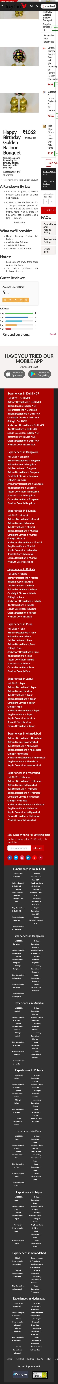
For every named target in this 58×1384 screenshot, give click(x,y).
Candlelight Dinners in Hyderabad (23, 796)
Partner (30, 1359)
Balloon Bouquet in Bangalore (21, 464)
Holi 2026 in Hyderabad (18, 777)
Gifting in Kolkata (15, 597)
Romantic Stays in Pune (18, 663)
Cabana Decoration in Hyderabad (23, 816)
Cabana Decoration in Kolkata (21, 612)
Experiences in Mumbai (21, 510)
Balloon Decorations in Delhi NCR (23, 413)
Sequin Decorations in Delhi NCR (23, 433)
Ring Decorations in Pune (19, 655)
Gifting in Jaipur (14, 706)
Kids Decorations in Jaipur (19, 695)
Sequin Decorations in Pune (20, 659)
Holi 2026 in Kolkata (17, 574)
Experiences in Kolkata (21, 569)
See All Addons (50, 162)
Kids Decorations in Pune (19, 640)
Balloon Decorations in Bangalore (23, 472)
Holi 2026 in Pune (16, 628)
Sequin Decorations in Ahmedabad (24, 765)
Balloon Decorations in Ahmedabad (24, 750)
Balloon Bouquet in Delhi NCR (21, 406)
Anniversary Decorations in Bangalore (25, 484)
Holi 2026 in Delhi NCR (18, 398)
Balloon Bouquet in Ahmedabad (22, 742)
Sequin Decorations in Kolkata (21, 609)
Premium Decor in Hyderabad (21, 820)
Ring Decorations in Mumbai (21, 546)
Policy (48, 1359)
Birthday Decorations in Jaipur (22, 687)
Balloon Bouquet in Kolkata (20, 581)
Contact (20, 1359)
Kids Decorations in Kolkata (20, 585)
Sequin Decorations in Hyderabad (23, 812)
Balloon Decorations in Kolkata (22, 589)
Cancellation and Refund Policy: (50, 228)
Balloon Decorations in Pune (21, 644)
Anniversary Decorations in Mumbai (24, 542)
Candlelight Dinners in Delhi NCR (23, 417)
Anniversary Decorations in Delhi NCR (25, 425)
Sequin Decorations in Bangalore (23, 491)
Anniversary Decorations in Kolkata (24, 601)
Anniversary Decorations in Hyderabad (25, 804)
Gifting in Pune (14, 648)
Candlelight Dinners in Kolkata (21, 593)
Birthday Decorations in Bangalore (23, 460)
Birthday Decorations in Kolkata (22, 577)
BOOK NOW (50, 210)
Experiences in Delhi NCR (23, 393)
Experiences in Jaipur (20, 678)
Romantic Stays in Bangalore (21, 495)
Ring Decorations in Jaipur (20, 714)
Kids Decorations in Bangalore (21, 468)
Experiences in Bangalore (23, 452)
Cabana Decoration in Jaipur (21, 726)
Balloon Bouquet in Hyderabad (22, 785)
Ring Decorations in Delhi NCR (22, 429)
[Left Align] (5, 300)
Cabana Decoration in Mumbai (22, 558)
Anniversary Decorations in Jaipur (23, 710)
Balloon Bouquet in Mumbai (20, 523)
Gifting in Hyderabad (17, 800)
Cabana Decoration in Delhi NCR (23, 440)
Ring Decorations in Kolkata (20, 605)
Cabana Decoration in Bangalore (22, 499)
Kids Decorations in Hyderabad (22, 789)
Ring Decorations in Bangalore (21, 487)
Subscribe (37, 848)
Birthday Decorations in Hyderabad (24, 781)
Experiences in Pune (19, 624)
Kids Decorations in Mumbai (21, 527)
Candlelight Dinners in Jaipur (21, 702)
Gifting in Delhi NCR (17, 421)
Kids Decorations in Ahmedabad (22, 746)
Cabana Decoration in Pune (20, 667)
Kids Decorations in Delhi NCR (22, 409)
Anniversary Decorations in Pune (23, 652)
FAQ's (40, 1359)
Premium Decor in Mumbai (20, 561)
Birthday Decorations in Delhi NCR (24, 402)
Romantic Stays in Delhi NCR (21, 437)
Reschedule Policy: (49, 240)
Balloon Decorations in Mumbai (22, 531)
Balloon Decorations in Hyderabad (23, 793)
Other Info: (46, 250)
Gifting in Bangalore (16, 480)
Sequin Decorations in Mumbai (22, 550)
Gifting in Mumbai (16, 538)
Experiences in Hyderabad (23, 772)
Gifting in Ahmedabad (17, 753)
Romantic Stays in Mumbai (20, 554)
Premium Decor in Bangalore (21, 503)
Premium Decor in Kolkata (19, 616)
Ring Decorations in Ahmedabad (22, 761)
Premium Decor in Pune (18, 671)
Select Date (45, 195)
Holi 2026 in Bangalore (18, 456)
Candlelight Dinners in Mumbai (22, 534)
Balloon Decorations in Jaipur (21, 699)
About (10, 1359)
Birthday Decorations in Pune (21, 632)
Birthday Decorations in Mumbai (23, 519)
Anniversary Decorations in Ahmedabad (26, 757)
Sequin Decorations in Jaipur (21, 718)
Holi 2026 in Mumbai (17, 515)
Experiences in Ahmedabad (24, 733)
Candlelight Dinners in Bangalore (22, 476)
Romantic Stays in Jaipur (19, 722)
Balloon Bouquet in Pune (19, 636)
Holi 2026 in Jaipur (16, 683)
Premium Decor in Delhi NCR (21, 444)
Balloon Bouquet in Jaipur (19, 691)
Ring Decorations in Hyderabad (22, 808)
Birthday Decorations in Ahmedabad (24, 738)
